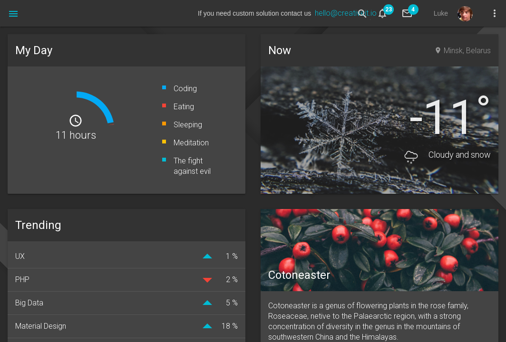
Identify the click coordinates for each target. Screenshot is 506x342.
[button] (13, 13)
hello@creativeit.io (346, 13)
